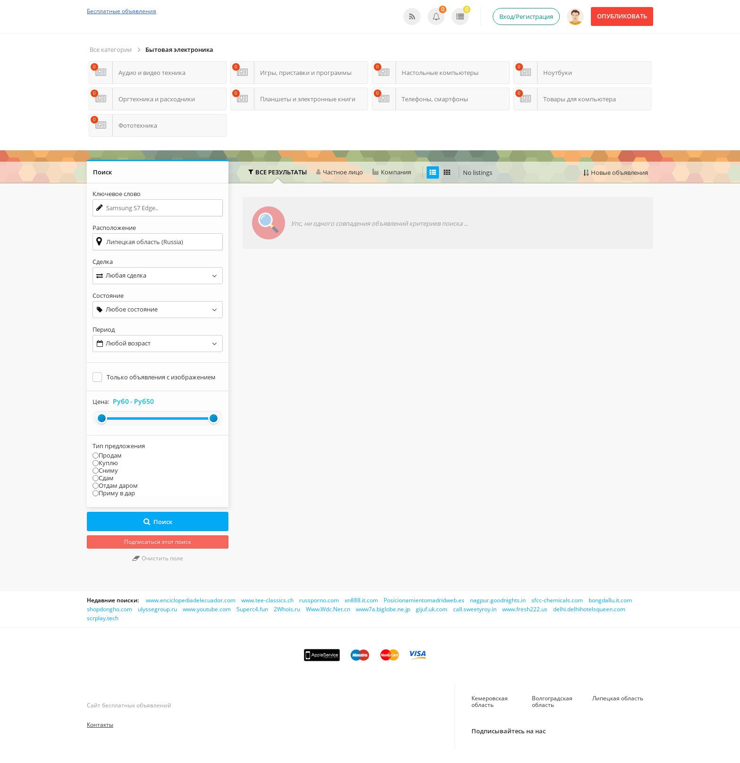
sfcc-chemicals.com (557, 600)
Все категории (111, 49)
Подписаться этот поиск (157, 542)
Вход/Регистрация (526, 16)
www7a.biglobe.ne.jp (383, 609)
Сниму (108, 470)
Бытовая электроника (179, 49)
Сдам (106, 478)
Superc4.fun (252, 609)
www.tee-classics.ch (267, 600)
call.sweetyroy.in (474, 609)
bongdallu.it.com (610, 600)
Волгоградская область (552, 701)
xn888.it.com (361, 600)
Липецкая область (617, 698)
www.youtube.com (207, 609)
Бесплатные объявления (121, 11)
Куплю (108, 463)
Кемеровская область (489, 701)
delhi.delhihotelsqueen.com (589, 609)
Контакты (100, 725)
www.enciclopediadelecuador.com (190, 600)
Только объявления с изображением (161, 377)
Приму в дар (117, 493)
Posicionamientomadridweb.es (424, 600)
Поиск (157, 521)
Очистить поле (157, 558)
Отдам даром (118, 485)
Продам (110, 455)
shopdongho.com (109, 609)
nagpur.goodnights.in (498, 600)
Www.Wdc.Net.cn (328, 609)
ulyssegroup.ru (157, 609)
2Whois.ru (287, 609)
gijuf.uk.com (431, 609)
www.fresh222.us (524, 609)
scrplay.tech (102, 618)
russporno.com (319, 600)
